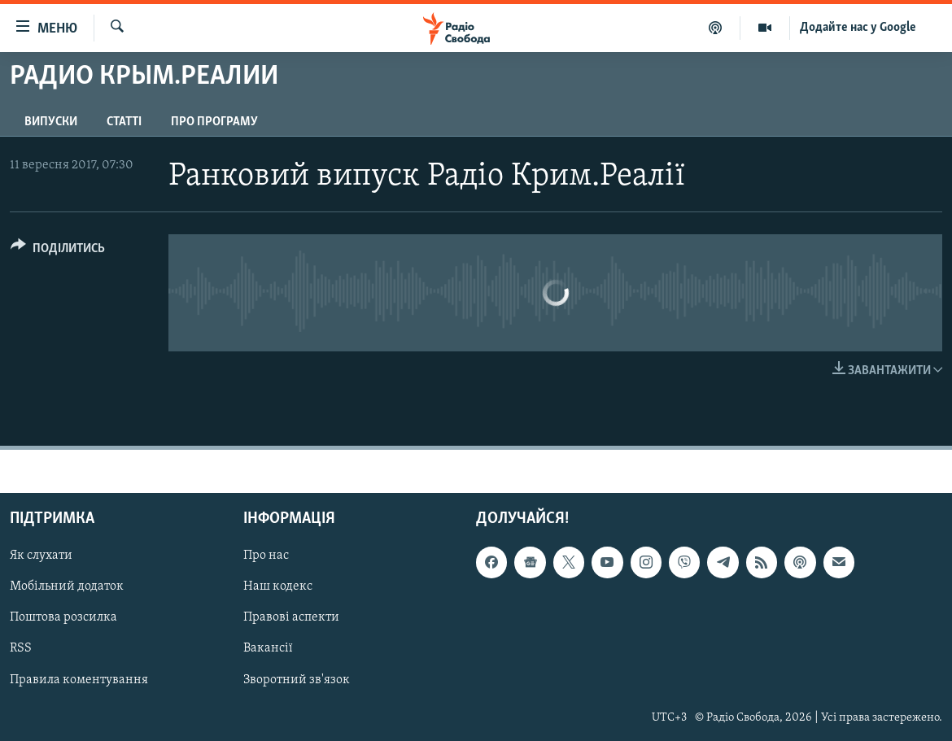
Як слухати (41, 556)
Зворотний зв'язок (296, 680)
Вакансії (268, 649)
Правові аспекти (291, 618)
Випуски (50, 122)
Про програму (214, 122)
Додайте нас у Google (858, 27)
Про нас (266, 556)
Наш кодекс (277, 587)
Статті (124, 122)
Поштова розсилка (63, 618)
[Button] (58, 251)
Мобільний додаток (67, 587)
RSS (21, 649)
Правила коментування (79, 680)
